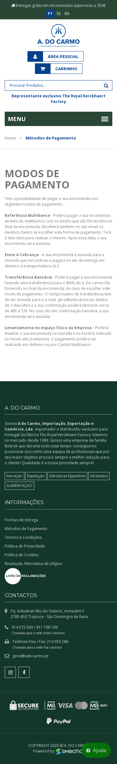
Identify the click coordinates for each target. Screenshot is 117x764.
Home (10, 138)
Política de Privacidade (25, 546)
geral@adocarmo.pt (30, 656)
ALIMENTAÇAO (19, 485)
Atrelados (99, 476)
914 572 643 (22, 627)
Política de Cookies (21, 554)
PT (50, 13)
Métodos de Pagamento (26, 528)
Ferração (14, 476)
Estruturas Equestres (67, 476)
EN (67, 13)
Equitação (36, 476)
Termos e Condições (23, 537)
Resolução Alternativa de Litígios (33, 563)
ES (59, 13)
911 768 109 (47, 627)
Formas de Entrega (21, 520)
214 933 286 (57, 641)
